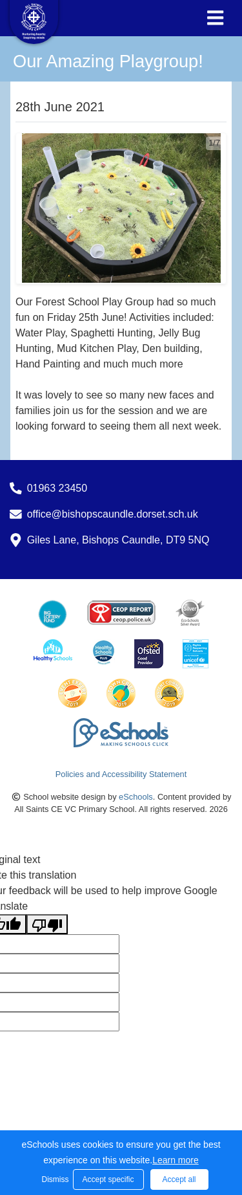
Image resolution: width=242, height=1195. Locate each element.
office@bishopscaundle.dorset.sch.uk (112, 514)
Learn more (175, 1160)
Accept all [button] (179, 1179)
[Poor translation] (47, 924)
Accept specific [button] (108, 1179)
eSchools (136, 797)
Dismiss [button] (54, 1179)
